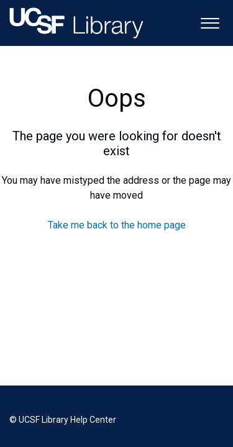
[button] (210, 22)
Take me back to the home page (117, 225)
